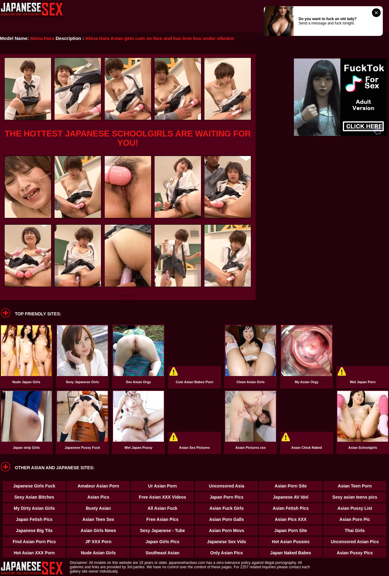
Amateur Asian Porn (98, 485)
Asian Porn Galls (226, 519)
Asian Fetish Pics (291, 508)
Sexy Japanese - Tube (162, 530)
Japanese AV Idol (290, 497)
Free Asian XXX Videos (162, 497)
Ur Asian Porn (162, 485)
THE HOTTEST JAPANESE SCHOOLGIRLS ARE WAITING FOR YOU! (128, 138)
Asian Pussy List (354, 508)
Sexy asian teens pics (354, 497)
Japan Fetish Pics (34, 519)
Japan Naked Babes (290, 552)
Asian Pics (98, 497)
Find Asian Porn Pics (34, 541)
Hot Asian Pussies (291, 541)
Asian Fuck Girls (226, 508)
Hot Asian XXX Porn (34, 552)
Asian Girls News (98, 530)
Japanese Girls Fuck (34, 485)
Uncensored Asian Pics (355, 541)
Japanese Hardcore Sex (31, 9)
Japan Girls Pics (162, 541)
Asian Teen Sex (98, 519)
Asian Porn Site (291, 485)
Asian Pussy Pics (355, 552)
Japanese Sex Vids (226, 541)
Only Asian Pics (226, 552)
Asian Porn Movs (226, 530)
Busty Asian (98, 508)
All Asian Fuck (162, 508)
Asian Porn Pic (354, 519)
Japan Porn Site (290, 530)
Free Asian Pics (162, 519)
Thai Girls (355, 530)
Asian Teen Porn (355, 485)
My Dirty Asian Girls (34, 508)
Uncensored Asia (226, 485)
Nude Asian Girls (98, 552)
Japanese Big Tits (34, 530)
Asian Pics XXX (291, 519)
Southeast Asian (162, 552)
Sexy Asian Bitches (34, 497)
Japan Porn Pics (226, 497)
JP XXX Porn (98, 541)
